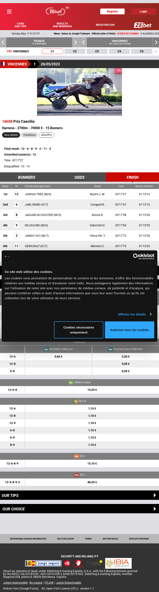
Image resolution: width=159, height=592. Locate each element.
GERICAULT (32, 246)
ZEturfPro (46, 135)
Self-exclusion (65, 539)
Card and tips (20, 25)
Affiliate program (139, 539)
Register (112, 11)
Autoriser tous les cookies (129, 330)
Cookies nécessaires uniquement (78, 330)
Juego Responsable (68, 582)
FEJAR (49, 582)
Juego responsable (15, 582)
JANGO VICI (33, 235)
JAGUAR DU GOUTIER (39, 215)
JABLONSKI (33, 204)
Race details (11, 135)
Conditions (29, 135)
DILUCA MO (33, 225)
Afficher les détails (132, 314)
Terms (88, 539)
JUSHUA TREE (34, 194)
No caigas (35, 582)
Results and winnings (62, 25)
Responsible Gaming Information (28, 539)
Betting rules (110, 539)
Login (143, 11)
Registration (105, 24)
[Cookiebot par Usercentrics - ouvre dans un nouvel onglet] (136, 256)
